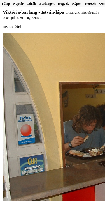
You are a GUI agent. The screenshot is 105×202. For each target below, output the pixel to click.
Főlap (6, 4)
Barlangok (47, 4)
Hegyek (63, 4)
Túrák (31, 4)
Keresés (90, 4)
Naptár (18, 4)
